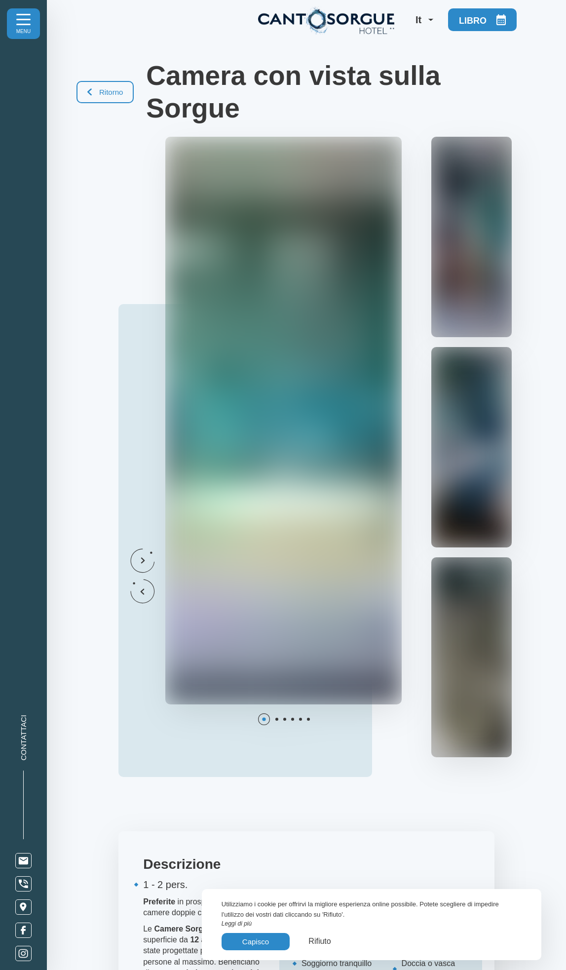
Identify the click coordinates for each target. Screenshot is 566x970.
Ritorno (105, 92)
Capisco (255, 941)
